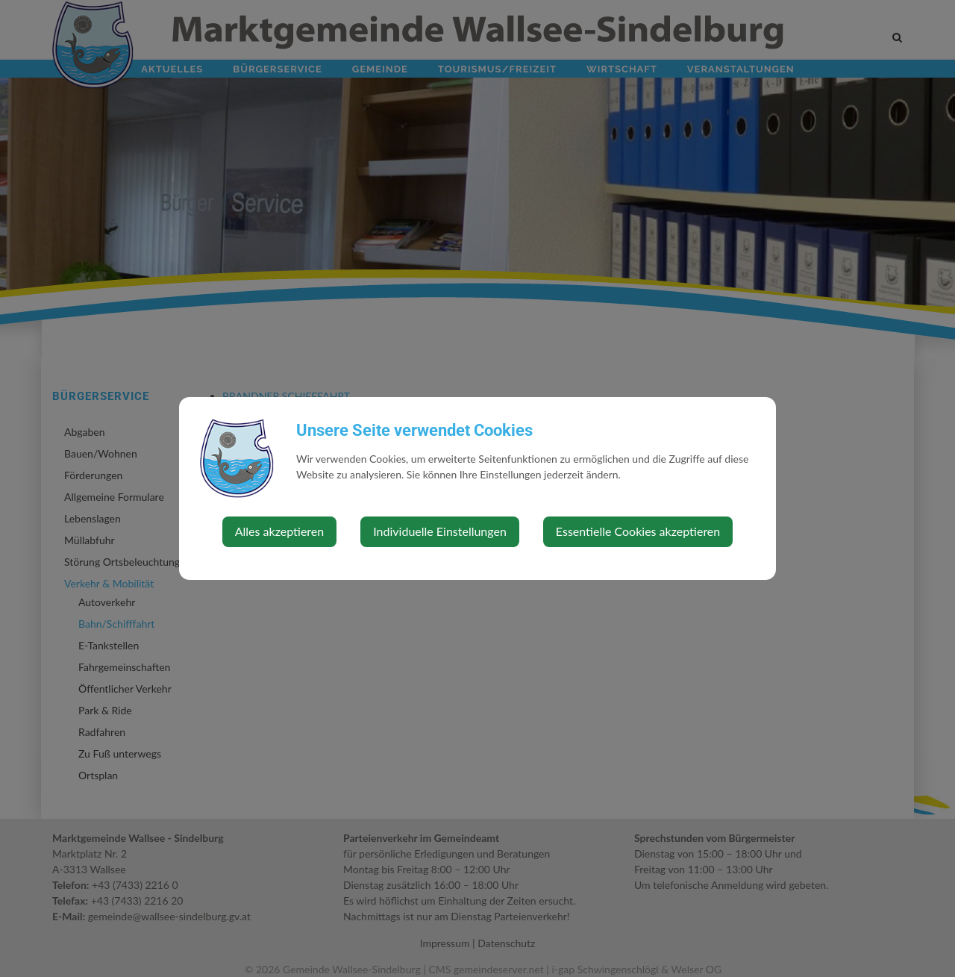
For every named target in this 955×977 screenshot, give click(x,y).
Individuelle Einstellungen (440, 531)
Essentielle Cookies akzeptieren (638, 531)
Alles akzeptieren (279, 531)
